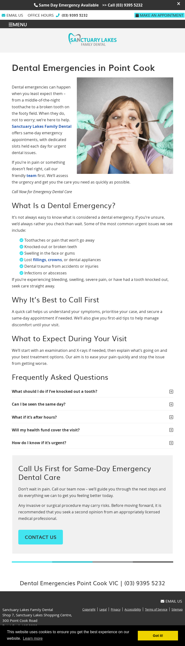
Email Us (12, 15)
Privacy (115, 609)
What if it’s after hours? (34, 417)
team (31, 175)
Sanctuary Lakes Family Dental (42, 126)
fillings (39, 259)
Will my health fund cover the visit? (46, 430)
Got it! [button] (158, 636)
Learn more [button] (33, 638)
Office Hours (41, 15)
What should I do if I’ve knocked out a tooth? (54, 391)
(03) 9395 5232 (75, 15)
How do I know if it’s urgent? (39, 442)
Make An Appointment (159, 15)
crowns (55, 259)
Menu (18, 24)
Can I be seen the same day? (39, 404)
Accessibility (133, 609)
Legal (103, 609)
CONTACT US (40, 537)
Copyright (88, 609)
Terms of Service (156, 609)
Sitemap (177, 609)
